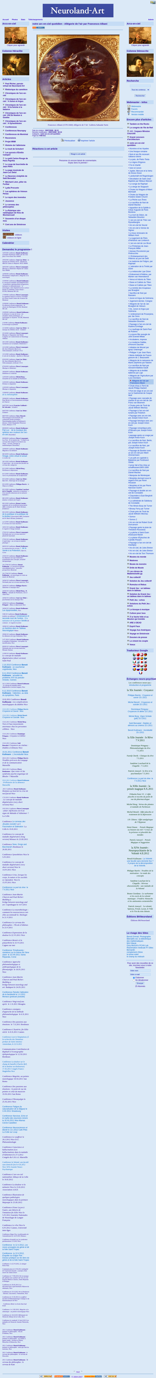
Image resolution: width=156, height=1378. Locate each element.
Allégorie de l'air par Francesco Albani (139, 382)
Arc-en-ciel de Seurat (138, 225)
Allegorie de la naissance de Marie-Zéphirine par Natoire (140, 361)
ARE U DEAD (134, 623)
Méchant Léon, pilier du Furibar (14, 183)
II (25, 618)
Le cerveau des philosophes (11, 206)
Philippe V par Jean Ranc (140, 352)
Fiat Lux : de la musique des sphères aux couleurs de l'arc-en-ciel (15, 432)
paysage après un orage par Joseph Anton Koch (140, 436)
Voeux (131, 645)
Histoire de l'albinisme (14, 145)
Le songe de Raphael (138, 184)
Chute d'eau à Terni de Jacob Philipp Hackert (138, 387)
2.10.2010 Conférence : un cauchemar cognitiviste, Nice (15, 667)
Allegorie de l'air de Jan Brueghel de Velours (138, 305)
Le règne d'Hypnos (137, 162)
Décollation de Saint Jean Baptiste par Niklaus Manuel (140, 180)
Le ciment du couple (137, 641)
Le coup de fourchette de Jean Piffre (15, 165)
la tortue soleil (132, 954)
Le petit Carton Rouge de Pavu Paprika (15, 159)
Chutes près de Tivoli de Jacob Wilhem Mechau (139, 406)
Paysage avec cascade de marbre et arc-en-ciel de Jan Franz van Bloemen (140, 400)
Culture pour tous (136, 613)
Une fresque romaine (138, 151)
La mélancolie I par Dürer (140, 271)
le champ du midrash (135, 957)
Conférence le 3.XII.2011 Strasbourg (14, 1109)
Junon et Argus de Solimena (141, 298)
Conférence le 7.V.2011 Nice (140, 779)
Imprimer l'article (86, 141)
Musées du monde (136, 557)
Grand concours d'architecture (135, 138)
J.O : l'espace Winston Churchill (138, 132)
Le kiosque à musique (138, 609)
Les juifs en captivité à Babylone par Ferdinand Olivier (138, 460)
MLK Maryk (131, 943)
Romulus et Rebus (136, 584)
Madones (132, 560)
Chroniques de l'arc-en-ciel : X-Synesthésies (14, 122)
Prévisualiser (68, 141)
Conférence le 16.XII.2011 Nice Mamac (15, 1118)
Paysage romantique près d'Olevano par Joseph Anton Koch (140, 430)
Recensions (9, 138)
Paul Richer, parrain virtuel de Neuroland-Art (14, 85)
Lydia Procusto (11, 188)
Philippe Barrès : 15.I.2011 (140, 696)
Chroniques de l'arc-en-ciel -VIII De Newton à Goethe (14, 115)
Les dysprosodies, (10, 610)
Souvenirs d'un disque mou (14, 220)
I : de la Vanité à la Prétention (14, 549)
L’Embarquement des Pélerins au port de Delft (138, 257)
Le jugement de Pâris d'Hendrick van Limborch (138, 239)
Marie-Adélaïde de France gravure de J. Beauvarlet (139, 356)
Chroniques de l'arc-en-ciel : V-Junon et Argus (14, 100)
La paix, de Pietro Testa (139, 159)
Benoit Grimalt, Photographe (139, 936)
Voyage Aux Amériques (139, 630)
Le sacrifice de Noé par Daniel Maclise (138, 471)
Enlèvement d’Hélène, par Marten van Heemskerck (139, 275)
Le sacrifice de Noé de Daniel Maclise (138, 203)
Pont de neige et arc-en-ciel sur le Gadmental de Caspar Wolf (140, 393)
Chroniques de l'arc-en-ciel (14, 94)
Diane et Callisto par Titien (140, 285)
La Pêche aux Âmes (138, 200)
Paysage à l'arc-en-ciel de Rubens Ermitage (139, 325)
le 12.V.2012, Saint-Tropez (15, 1247)
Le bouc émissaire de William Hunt (138, 234)
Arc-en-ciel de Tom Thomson (141, 553)
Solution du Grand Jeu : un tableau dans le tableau (139, 595)
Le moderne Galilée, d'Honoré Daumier (137, 343)
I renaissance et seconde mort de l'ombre (15, 617)
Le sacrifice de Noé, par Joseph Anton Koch (139, 446)
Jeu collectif (134, 577)
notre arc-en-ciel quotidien (135, 144)
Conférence (7, 1245)
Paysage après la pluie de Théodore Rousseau (139, 528)
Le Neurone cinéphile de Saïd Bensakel (15, 177)
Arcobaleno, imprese (138, 339)
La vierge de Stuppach (138, 187)
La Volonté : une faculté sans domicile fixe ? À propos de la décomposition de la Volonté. (140, 862)
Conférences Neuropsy (14, 131)
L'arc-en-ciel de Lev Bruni (140, 243)
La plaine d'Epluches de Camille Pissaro (139, 538)
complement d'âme (135, 952)
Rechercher (140, 96)
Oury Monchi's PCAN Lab (137, 945)
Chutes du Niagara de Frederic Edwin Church (138, 196)
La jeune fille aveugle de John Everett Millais (139, 335)
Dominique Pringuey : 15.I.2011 (140, 710)
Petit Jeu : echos (136, 600)
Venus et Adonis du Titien (140, 279)
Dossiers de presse (137, 637)
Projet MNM (9, 142)
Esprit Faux (133, 626)
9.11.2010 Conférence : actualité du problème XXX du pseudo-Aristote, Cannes (15, 676)
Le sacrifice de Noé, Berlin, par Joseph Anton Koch (140, 441)
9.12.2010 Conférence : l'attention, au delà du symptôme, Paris (15, 693)
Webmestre (136, 106)
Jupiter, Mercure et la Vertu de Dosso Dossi (140, 172)
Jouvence (8, 201)
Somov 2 (133, 519)
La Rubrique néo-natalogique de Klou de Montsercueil (13, 212)
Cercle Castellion (9, 1123)
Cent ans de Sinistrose (14, 224)
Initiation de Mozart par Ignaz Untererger (138, 348)
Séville (24, 621)
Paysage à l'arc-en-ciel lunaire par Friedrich (138, 411)
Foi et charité (134, 165)
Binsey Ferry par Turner (139, 509)
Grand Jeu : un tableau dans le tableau (138, 589)
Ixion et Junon (135, 168)
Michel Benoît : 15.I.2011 (140, 703)
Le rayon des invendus (14, 197)
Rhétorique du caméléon (15, 89)
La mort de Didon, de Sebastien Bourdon (137, 216)
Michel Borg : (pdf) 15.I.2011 (140, 717)
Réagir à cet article (78, 154)
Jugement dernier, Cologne (140, 301)
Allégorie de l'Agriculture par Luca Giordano (140, 377)
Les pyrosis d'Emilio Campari (13, 153)
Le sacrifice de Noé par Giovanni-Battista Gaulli (138, 366)
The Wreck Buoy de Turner (140, 506)
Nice (12, 711)
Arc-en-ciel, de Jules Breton (141, 548)
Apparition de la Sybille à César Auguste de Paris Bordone (139, 210)
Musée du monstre (136, 564)
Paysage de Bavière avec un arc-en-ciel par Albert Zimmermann (139, 452)
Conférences (10, 127)
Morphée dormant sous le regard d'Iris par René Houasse (139, 480)
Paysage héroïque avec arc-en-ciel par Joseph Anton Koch (140, 423)
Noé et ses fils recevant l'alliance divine (138, 155)
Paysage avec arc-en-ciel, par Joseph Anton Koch (139, 417)
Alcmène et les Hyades (139, 149)
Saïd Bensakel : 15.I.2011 (140, 724)
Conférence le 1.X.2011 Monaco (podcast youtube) (15, 994)
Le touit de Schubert (13, 149)
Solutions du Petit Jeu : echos (139, 605)
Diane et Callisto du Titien (140, 282)
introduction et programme (140, 685)
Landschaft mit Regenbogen (141, 176)
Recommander (137, 112)
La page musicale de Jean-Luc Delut (13, 171)
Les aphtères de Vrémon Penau (15, 192)
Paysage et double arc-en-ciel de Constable (140, 492)
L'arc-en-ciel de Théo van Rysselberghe (139, 221)
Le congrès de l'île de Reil (140, 128)
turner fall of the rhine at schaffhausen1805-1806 (139, 466)
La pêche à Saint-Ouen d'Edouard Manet (138, 533)
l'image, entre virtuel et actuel (14, 456)
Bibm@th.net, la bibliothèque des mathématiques (139, 940)
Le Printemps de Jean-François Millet (138, 247)
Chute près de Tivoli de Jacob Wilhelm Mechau (138, 512)
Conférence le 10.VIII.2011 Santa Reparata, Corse (15, 953)
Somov (132, 517)
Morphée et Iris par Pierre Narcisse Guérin (139, 486)
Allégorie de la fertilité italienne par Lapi (138, 371)
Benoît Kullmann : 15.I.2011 (140, 731)
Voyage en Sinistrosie (138, 634)
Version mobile (137, 114)
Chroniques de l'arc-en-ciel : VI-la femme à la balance (14, 107)
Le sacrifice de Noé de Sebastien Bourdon (138, 320)
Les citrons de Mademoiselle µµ (135, 572)
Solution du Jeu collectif (139, 581)
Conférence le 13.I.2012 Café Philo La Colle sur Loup (14, 1130)
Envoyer (140, 983)
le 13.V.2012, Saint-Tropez (15, 1256)
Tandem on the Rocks (138, 124)
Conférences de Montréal (15, 134)
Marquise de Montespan (139, 475)
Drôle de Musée (135, 568)
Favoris (134, 109)
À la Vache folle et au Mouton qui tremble (138, 618)
